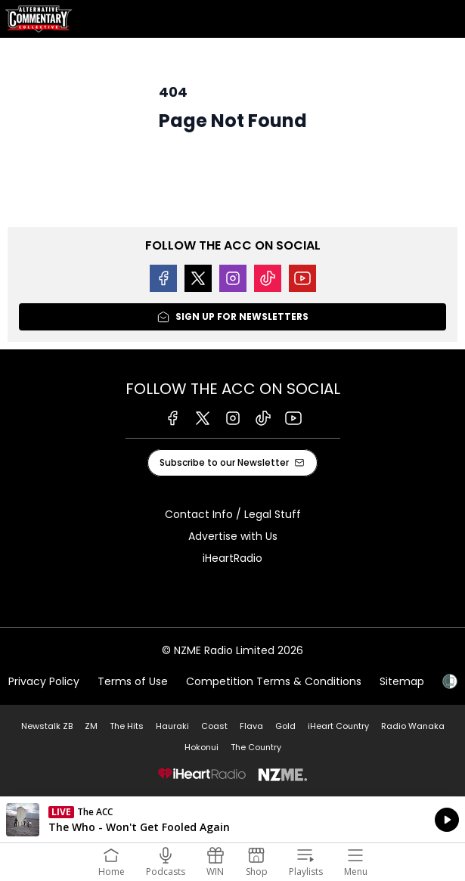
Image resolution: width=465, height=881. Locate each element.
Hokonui (201, 747)
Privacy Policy (43, 681)
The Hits (127, 726)
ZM (91, 726)
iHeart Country (338, 726)
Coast (214, 726)
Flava (251, 726)
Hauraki (172, 726)
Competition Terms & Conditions (273, 681)
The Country (256, 747)
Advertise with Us (232, 536)
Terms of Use (133, 681)
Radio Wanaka (413, 726)
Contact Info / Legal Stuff (233, 514)
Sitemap (402, 681)
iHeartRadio (232, 558)
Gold (285, 726)
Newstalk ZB (47, 726)
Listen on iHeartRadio (232, 819)
